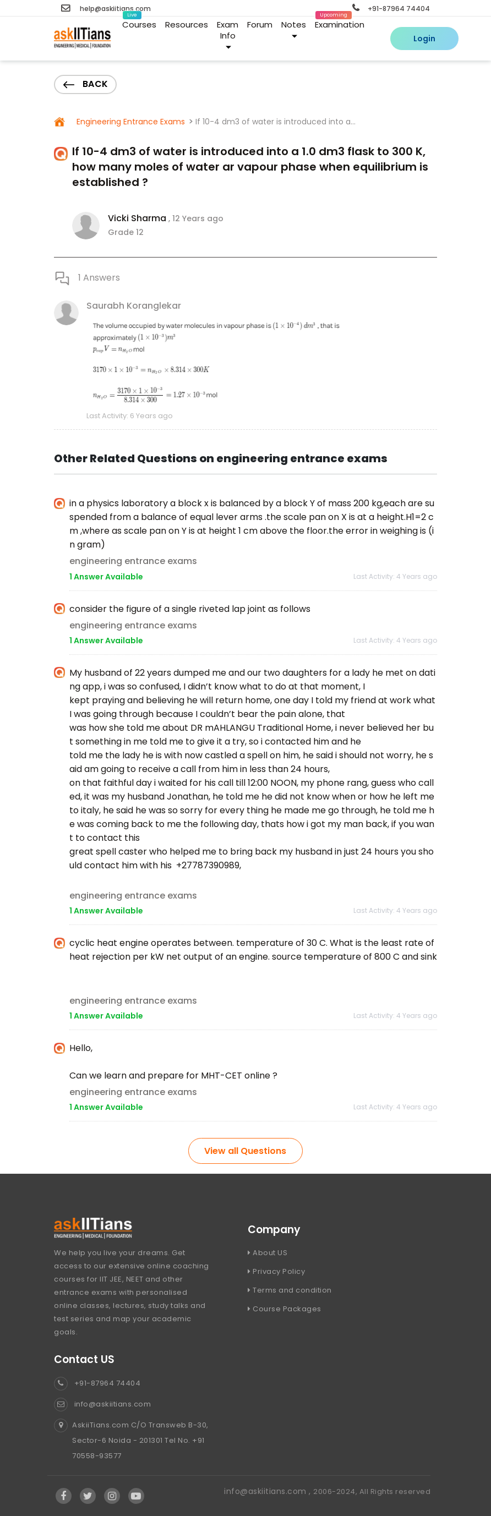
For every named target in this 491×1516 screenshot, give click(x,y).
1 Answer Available (106, 576)
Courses (139, 22)
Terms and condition (290, 1290)
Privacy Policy (276, 1271)
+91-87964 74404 (391, 8)
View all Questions (245, 1151)
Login (424, 38)
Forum (259, 24)
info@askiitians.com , (268, 1491)
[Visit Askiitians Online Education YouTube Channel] (136, 1496)
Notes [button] (293, 29)
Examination (339, 22)
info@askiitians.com (102, 1404)
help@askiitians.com (106, 8)
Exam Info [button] (227, 34)
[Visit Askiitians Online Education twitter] (88, 1496)
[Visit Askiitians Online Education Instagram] (112, 1496)
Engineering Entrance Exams (129, 121)
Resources (186, 24)
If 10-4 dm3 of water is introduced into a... (275, 121)
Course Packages (284, 1309)
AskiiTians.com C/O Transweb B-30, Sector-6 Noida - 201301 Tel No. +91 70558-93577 (131, 1441)
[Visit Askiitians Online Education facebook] (63, 1496)
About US (267, 1252)
